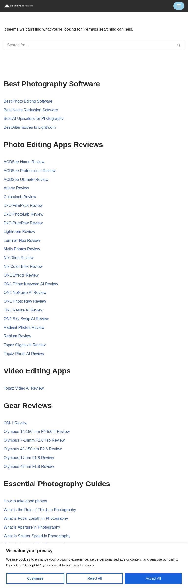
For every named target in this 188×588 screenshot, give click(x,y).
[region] (94, 565)
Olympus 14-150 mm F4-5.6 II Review (37, 431)
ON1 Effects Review (21, 275)
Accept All (153, 578)
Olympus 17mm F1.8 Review (29, 458)
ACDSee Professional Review (30, 171)
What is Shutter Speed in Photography (37, 536)
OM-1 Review (15, 423)
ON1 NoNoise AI (19, 292)
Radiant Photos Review (24, 327)
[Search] (88, 45)
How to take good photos (25, 501)
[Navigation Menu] (178, 6)
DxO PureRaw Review (23, 223)
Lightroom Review (19, 232)
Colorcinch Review (20, 197)
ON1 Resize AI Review (23, 310)
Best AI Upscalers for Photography (34, 118)
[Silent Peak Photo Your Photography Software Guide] (18, 5)
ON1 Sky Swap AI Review (26, 319)
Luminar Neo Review (22, 240)
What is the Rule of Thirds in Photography (40, 510)
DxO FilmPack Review (23, 205)
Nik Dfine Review (19, 258)
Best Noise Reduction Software (31, 110)
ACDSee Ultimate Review (26, 179)
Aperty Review (16, 188)
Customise (35, 578)
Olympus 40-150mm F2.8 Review (33, 449)
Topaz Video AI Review (24, 388)
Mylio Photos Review (22, 249)
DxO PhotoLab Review (23, 214)
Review (40, 292)
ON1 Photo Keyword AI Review (31, 284)
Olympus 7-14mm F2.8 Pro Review (34, 440)
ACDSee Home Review (24, 162)
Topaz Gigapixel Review (25, 345)
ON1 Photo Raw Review (25, 301)
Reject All (94, 578)
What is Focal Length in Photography (36, 518)
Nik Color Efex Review (23, 267)
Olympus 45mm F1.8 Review (29, 466)
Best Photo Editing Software (28, 101)
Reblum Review (17, 336)
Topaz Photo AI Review (24, 354)
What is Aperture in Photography (32, 527)
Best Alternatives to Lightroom (30, 127)
